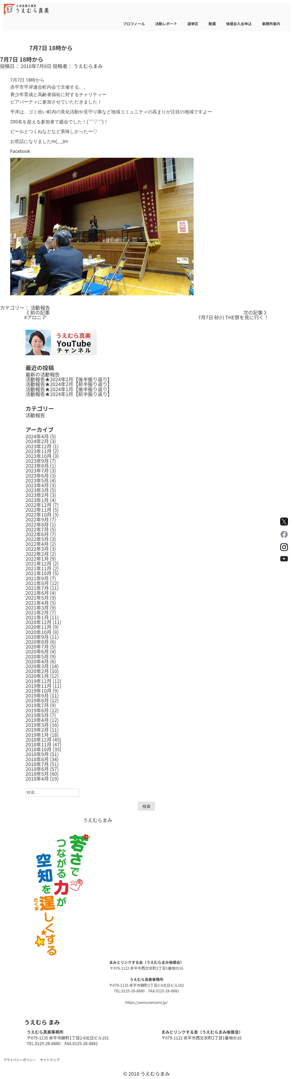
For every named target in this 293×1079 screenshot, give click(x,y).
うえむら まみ (42, 1022)
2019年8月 (37, 700)
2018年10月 (38, 749)
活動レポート (166, 23)
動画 (212, 23)
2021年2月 (37, 612)
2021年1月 (37, 617)
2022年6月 (37, 534)
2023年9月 (37, 460)
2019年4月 (37, 719)
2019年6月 (37, 710)
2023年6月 (37, 475)
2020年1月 (37, 675)
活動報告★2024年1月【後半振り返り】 (68, 389)
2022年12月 (38, 504)
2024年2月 (37, 441)
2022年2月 (37, 553)
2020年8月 (37, 641)
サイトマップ (50, 1059)
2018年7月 (37, 764)
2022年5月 (37, 539)
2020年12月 (38, 622)
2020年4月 (37, 661)
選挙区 (192, 23)
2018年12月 (38, 739)
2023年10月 (38, 455)
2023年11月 (38, 451)
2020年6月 (37, 651)
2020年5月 (37, 656)
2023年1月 (37, 500)
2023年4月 (37, 485)
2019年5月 (37, 715)
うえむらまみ (88, 66)
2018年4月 (37, 778)
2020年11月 (38, 626)
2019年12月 (38, 681)
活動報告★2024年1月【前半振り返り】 (68, 394)
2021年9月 (37, 578)
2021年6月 (37, 592)
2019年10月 (38, 690)
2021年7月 (37, 587)
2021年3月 (37, 607)
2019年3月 (37, 724)
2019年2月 (37, 729)
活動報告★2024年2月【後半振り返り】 (68, 379)
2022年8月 (37, 524)
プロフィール (134, 23)
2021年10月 (38, 573)
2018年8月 (37, 759)
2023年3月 (37, 490)
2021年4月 (37, 602)
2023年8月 (37, 465)
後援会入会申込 (239, 23)
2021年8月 (37, 583)
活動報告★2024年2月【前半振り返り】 (68, 384)
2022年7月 (37, 529)
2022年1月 (37, 558)
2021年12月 (38, 563)
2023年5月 (37, 480)
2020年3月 (37, 666)
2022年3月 (37, 548)
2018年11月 (38, 744)
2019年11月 (38, 685)
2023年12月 (38, 446)
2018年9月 (37, 754)
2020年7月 (37, 646)
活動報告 (40, 307)
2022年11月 (38, 509)
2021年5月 (37, 597)
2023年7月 (37, 470)
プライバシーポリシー (19, 1059)
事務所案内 (271, 23)
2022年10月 (38, 514)
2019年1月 (37, 734)
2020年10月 (38, 632)
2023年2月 (37, 494)
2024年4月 (37, 436)
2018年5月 (37, 773)
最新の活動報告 (42, 374)
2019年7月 (37, 705)
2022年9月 (37, 519)
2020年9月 (37, 636)
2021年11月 (38, 568)
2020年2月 (37, 671)
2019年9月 (37, 695)
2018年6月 (37, 768)
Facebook (20, 151)
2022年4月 (37, 543)
